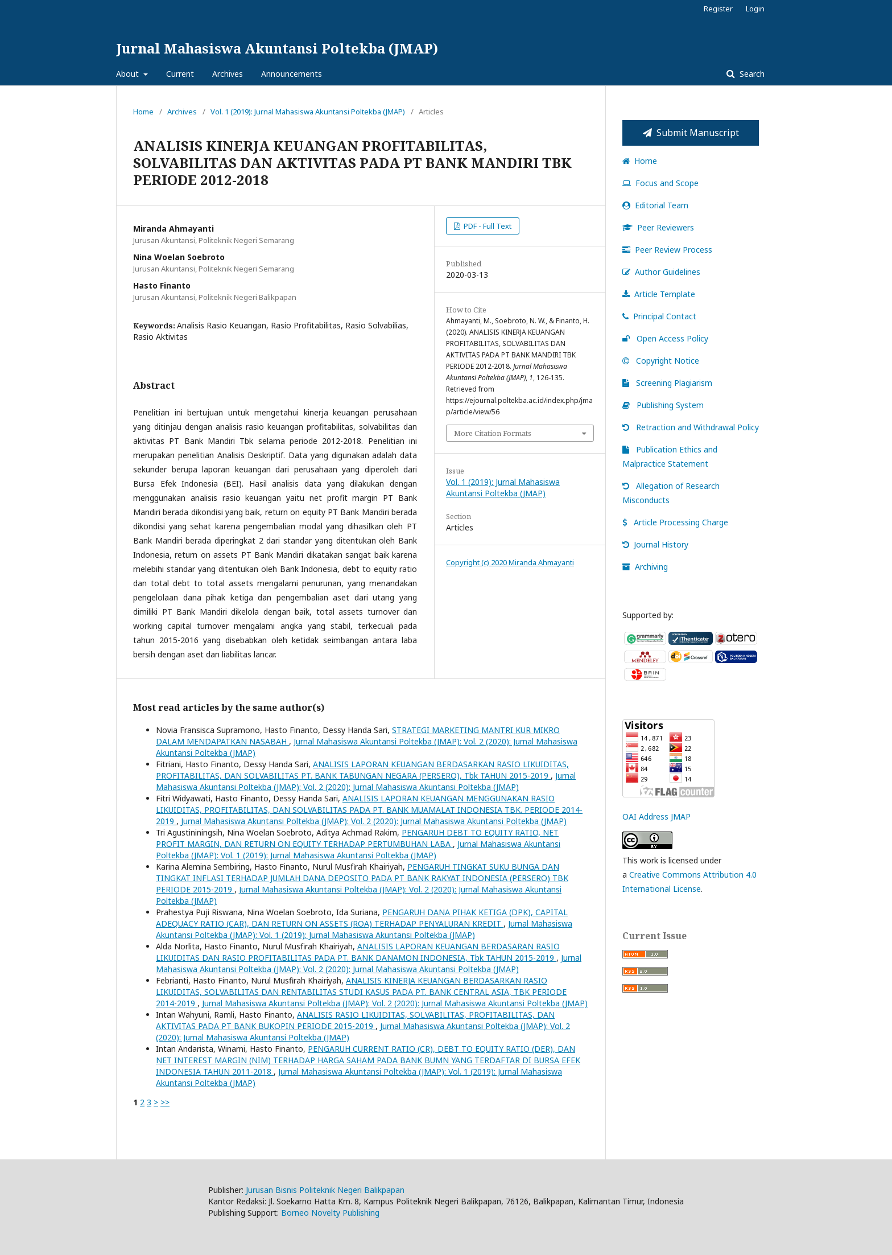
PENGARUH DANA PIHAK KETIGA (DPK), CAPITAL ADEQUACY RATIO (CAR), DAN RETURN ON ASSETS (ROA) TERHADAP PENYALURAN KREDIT (362, 918)
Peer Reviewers (658, 227)
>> (165, 1102)
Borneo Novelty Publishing (330, 1212)
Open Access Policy (665, 338)
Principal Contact (659, 316)
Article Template (658, 294)
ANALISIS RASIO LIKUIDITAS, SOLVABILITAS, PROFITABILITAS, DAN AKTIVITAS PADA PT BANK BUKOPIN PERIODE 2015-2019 (355, 1020)
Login (755, 8)
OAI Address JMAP (656, 816)
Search (751, 73)
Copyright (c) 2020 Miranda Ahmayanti (510, 562)
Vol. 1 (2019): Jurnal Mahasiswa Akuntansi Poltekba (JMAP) (307, 111)
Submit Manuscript (691, 132)
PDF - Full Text (486, 226)
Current (180, 73)
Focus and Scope (660, 183)
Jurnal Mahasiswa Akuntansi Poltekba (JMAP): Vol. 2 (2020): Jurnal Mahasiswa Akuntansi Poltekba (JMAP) (366, 781)
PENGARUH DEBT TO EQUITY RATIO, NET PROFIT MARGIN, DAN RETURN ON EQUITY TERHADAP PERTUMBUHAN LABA (357, 838)
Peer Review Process (667, 249)
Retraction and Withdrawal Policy (690, 427)
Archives (227, 73)
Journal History (655, 544)
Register (718, 8)
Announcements (291, 73)
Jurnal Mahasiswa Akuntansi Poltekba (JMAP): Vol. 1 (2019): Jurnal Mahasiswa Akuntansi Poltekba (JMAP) (358, 849)
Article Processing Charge (675, 522)
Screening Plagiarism (667, 382)
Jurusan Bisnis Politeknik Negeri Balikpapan (325, 1189)
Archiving (645, 566)
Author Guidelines (661, 271)
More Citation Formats (492, 433)
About (128, 73)
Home (143, 111)
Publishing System (663, 405)
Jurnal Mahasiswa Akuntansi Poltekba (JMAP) (277, 48)
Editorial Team (655, 205)
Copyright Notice (660, 360)
